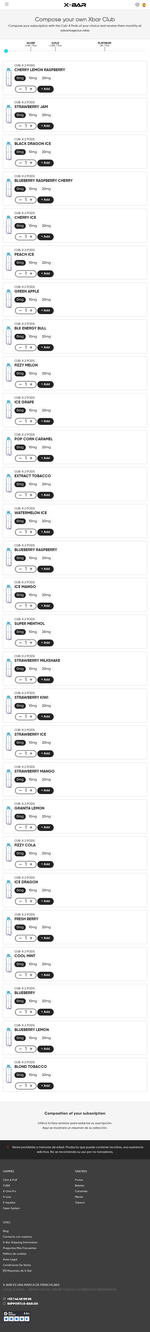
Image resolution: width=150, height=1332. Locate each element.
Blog (6, 1231)
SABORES (81, 1171)
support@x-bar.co (22, 1303)
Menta (79, 1197)
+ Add (45, 89)
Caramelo (81, 1191)
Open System (11, 1208)
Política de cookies (14, 1253)
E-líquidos (9, 1202)
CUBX (6, 1185)
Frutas (79, 1180)
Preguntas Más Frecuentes (19, 1248)
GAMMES (8, 1171)
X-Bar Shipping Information (20, 1242)
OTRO (6, 1222)
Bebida (79, 1185)
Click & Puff (10, 1180)
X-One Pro (9, 1191)
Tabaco (80, 1202)
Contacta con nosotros (17, 1237)
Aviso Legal (10, 1259)
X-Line (7, 1197)
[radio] (20, 78)
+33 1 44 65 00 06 (19, 1299)
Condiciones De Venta (17, 1265)
